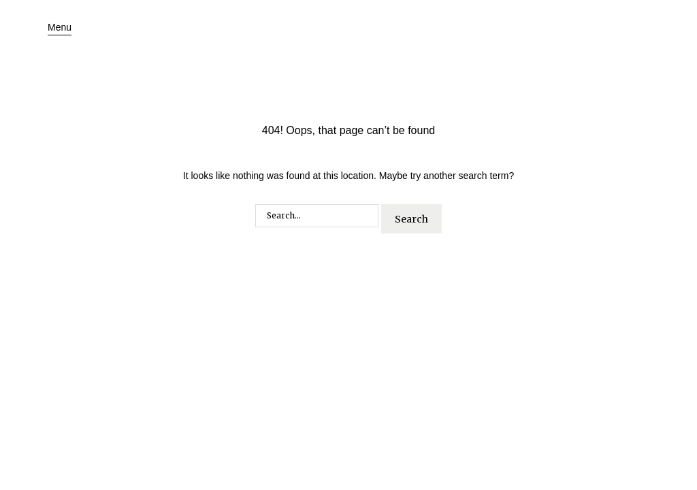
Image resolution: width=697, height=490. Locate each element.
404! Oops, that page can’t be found (348, 130)
